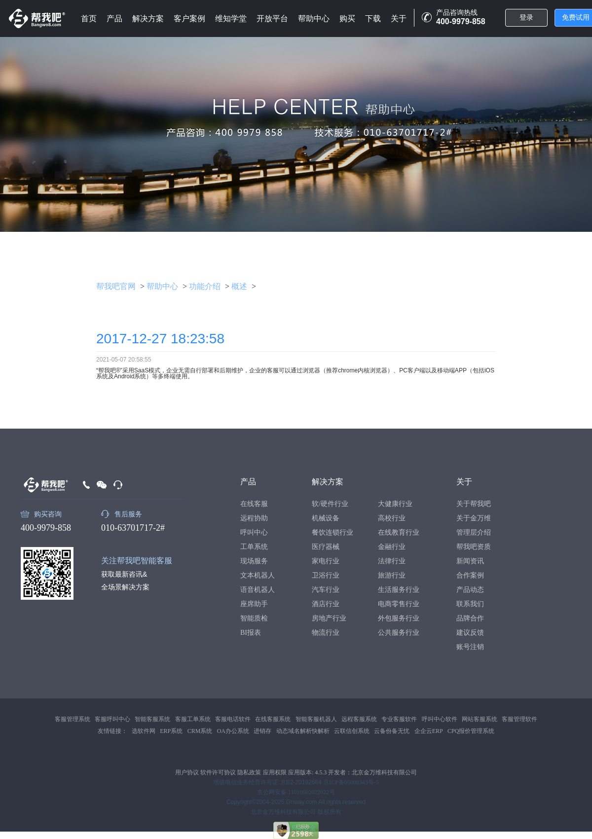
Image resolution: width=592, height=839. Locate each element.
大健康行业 (395, 504)
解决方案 (148, 18)
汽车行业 (325, 589)
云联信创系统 (352, 731)
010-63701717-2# (133, 527)
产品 (114, 18)
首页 (89, 18)
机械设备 (325, 518)
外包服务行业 (398, 618)
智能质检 (254, 618)
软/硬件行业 (330, 504)
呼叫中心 (254, 532)
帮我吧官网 (116, 286)
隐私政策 (249, 772)
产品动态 (470, 589)
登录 (526, 17)
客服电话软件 (233, 719)
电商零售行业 (398, 604)
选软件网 (143, 731)
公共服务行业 (398, 632)
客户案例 (189, 18)
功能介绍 (205, 286)
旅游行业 (392, 575)
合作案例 (470, 575)
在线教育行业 (398, 532)
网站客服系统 (479, 719)
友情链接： (112, 731)
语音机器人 (257, 589)
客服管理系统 (72, 719)
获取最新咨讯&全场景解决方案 (125, 580)
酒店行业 (325, 604)
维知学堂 (231, 18)
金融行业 (392, 546)
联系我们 (470, 604)
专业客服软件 (399, 719)
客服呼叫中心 (112, 719)
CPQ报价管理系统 (470, 731)
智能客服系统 (152, 719)
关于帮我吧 (473, 504)
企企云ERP (428, 731)
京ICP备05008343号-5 (351, 782)
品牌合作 (470, 618)
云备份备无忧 (391, 731)
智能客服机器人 (316, 719)
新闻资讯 (470, 561)
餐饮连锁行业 (332, 532)
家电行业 (325, 561)
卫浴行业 (325, 575)
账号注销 (470, 647)
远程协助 (254, 518)
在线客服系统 (273, 719)
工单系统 (254, 546)
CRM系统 (200, 731)
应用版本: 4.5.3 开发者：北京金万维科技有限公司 (352, 772)
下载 (373, 18)
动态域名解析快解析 (303, 731)
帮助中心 (314, 18)
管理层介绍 (473, 532)
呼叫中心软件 (439, 719)
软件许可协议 (218, 772)
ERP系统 (171, 731)
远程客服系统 (359, 719)
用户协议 (187, 772)
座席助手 (254, 604)
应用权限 (275, 772)
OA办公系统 (233, 731)
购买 (347, 18)
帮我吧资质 (473, 546)
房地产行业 (329, 618)
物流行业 (325, 632)
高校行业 (392, 518)
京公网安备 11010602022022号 (296, 792)
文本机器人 (257, 575)
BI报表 (250, 632)
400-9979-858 (46, 527)
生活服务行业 (398, 589)
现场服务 (254, 561)
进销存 (262, 731)
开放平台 (272, 18)
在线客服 (254, 504)
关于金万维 (473, 518)
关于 (399, 18)
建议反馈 (470, 632)
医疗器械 (325, 546)
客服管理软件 (519, 719)
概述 (239, 286)
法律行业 (392, 561)
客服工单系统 (193, 719)
